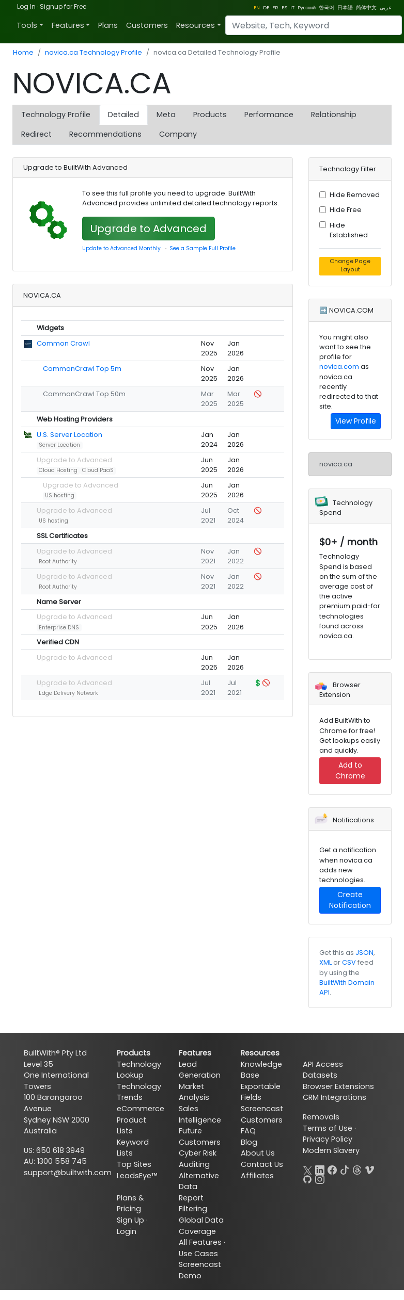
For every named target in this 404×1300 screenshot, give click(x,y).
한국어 (326, 7)
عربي (386, 7)
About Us (258, 1153)
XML (325, 962)
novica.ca (335, 464)
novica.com (339, 366)
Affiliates (257, 1176)
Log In (26, 6)
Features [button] (68, 25)
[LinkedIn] (319, 1169)
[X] (307, 1169)
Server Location (59, 445)
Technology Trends (139, 1092)
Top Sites (134, 1164)
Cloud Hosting (58, 470)
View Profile (355, 421)
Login (126, 1231)
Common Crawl (63, 343)
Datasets (320, 1075)
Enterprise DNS (59, 627)
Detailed (123, 114)
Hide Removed (355, 194)
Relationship (333, 114)
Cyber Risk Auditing (197, 1158)
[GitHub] (307, 1178)
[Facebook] (332, 1169)
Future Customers (200, 1136)
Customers (147, 25)
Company (178, 134)
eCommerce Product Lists (140, 1119)
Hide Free (346, 209)
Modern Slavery (331, 1150)
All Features (200, 1242)
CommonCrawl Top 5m (82, 368)
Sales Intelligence (200, 1114)
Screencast (262, 1108)
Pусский (307, 7)
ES (284, 7)
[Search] (313, 25)
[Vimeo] (369, 1169)
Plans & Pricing (130, 1203)
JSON (364, 952)
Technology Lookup (139, 1070)
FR (275, 7)
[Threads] (357, 1169)
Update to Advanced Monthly (121, 248)
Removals (321, 1117)
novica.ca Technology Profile (93, 52)
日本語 (345, 7)
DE (266, 7)
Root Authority (58, 561)
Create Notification (350, 900)
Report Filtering (193, 1203)
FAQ (248, 1131)
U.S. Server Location (69, 434)
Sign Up (130, 1220)
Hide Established (349, 230)
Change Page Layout (350, 265)
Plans (108, 25)
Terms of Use (327, 1128)
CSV (349, 962)
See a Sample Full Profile (202, 248)
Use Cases (198, 1253)
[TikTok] (344, 1169)
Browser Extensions (338, 1086)
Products (210, 114)
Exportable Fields (261, 1092)
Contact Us (262, 1164)
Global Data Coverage (201, 1226)
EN (257, 7)
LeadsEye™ (137, 1176)
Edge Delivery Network (68, 693)
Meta (166, 114)
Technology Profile (55, 114)
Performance (268, 114)
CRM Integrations (334, 1097)
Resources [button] (195, 25)
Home (23, 52)
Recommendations (105, 134)
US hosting (59, 495)
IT (292, 7)
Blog (249, 1142)
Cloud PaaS (98, 470)
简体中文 (366, 7)
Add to (350, 770)
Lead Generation (200, 1070)
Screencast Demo (200, 1270)
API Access (323, 1064)
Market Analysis (194, 1092)
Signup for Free (63, 6)
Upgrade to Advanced (148, 228)
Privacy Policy (327, 1139)
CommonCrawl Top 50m (84, 393)
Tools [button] (27, 25)
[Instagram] (319, 1178)
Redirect (36, 134)
